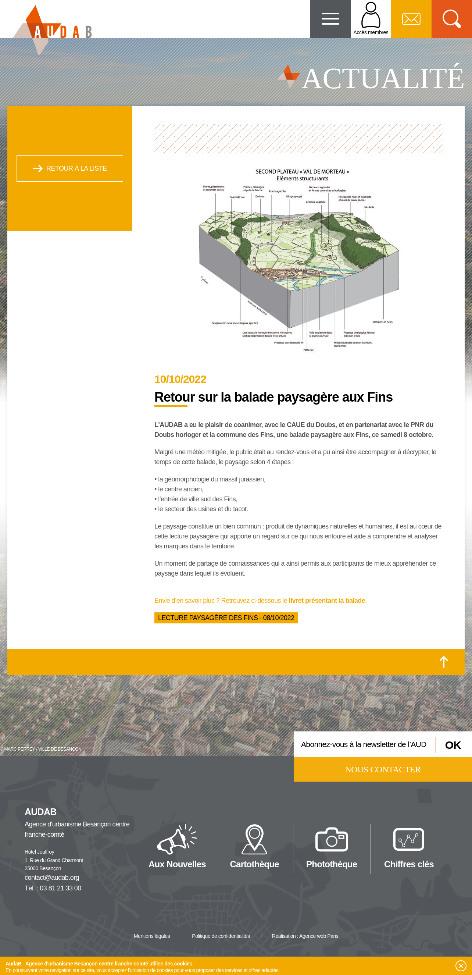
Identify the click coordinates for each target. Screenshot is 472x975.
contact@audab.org (52, 877)
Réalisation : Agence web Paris (305, 936)
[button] (460, 966)
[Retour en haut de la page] (444, 662)
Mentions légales (152, 936)
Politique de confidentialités (221, 936)
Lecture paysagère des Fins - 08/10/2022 (226, 618)
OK (453, 745)
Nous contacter (383, 769)
